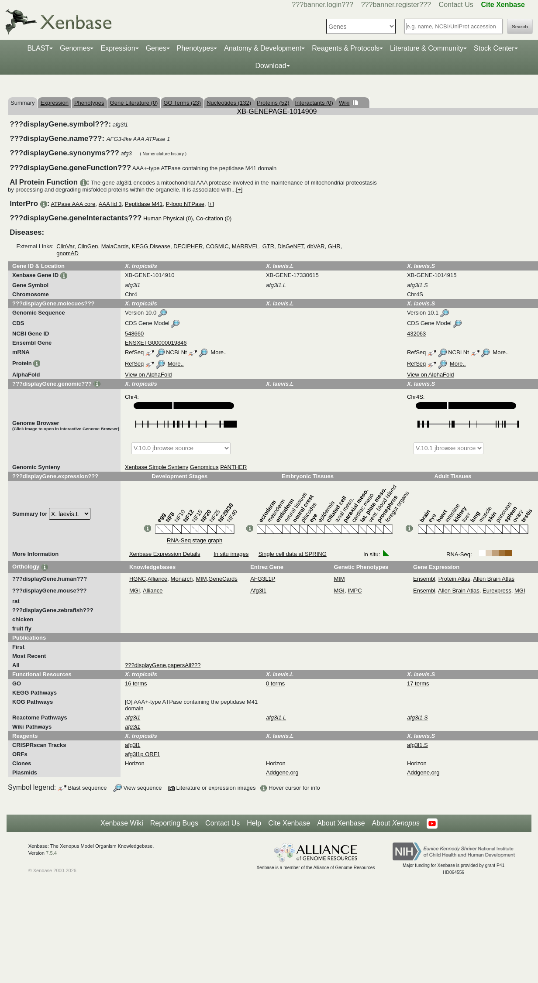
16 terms (136, 683)
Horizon (135, 763)
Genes (156, 48)
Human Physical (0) (168, 218)
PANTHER (233, 467)
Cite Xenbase (289, 823)
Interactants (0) (314, 102)
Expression (117, 48)
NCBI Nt (176, 352)
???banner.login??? (322, 4)
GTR (268, 246)
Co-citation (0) (214, 218)
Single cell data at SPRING (293, 554)
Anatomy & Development (262, 48)
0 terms (275, 683)
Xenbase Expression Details (164, 554)
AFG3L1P (262, 578)
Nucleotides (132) (229, 102)
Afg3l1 (258, 590)
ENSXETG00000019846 (156, 342)
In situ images (231, 554)
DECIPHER (188, 246)
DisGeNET (290, 246)
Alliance (158, 578)
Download (270, 65)
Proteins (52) (273, 102)
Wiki (349, 102)
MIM (201, 578)
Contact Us (456, 4)
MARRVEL (245, 246)
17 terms (418, 683)
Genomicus (204, 467)
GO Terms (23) (182, 102)
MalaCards (115, 246)
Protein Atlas (454, 578)
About (396, 823)
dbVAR (315, 246)
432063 (416, 333)
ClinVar (65, 246)
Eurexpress (497, 590)
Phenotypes (195, 48)
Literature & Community (426, 48)
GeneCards (222, 578)
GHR (334, 246)
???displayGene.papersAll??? (162, 665)
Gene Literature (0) (134, 102)
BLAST (38, 48)
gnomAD (67, 253)
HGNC (137, 578)
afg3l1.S (417, 745)
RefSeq (134, 352)
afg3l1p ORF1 (142, 754)
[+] (239, 189)
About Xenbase (341, 823)
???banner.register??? (396, 4)
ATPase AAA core (73, 204)
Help (254, 823)
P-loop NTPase (185, 204)
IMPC (355, 590)
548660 (134, 333)
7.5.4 (51, 853)
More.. (218, 352)
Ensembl (424, 578)
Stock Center (494, 48)
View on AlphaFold (148, 374)
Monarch (182, 578)
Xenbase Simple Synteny (156, 467)
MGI (134, 590)
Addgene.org (282, 772)
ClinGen (87, 246)
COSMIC (217, 246)
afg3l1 (132, 745)
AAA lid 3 (110, 204)
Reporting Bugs (174, 823)
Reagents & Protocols (345, 48)
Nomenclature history (162, 153)
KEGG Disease (151, 246)
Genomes (75, 48)
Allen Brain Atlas (493, 578)
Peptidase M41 (144, 204)
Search (520, 26)
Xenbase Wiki (121, 823)
